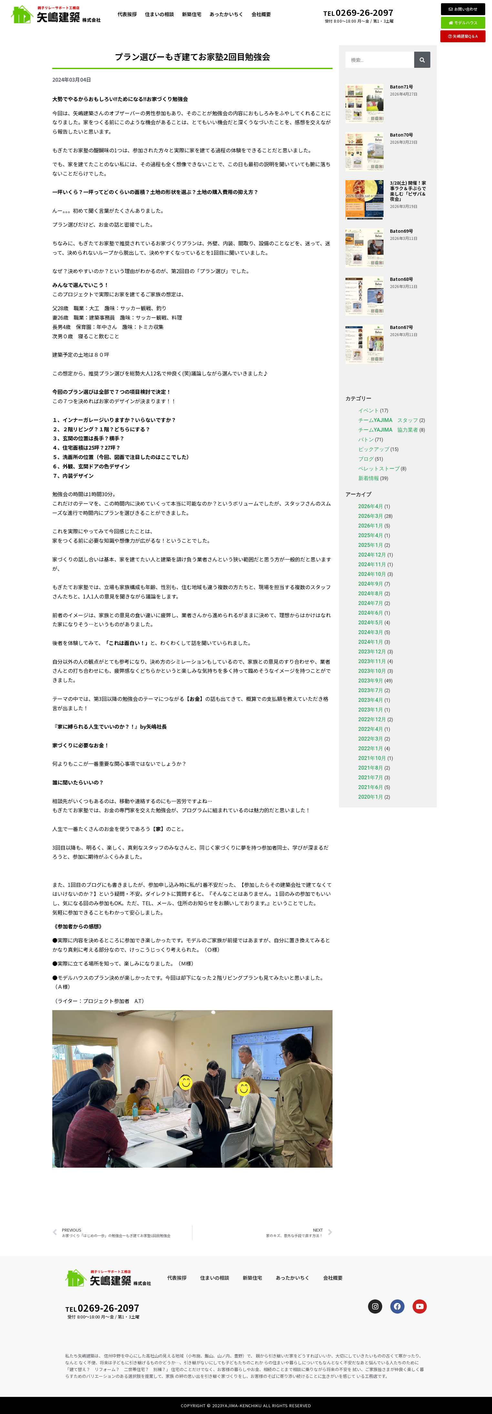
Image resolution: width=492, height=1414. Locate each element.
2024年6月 (370, 613)
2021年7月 (370, 777)
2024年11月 (372, 564)
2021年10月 (372, 758)
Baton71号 (401, 86)
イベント (368, 410)
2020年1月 (370, 797)
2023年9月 (370, 681)
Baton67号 (401, 327)
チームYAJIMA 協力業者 (388, 430)
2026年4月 (370, 506)
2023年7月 (370, 690)
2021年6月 (370, 787)
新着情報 (368, 478)
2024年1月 (370, 642)
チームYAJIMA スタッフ (388, 420)
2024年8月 (370, 593)
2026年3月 (370, 516)
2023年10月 (372, 671)
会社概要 (261, 14)
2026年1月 (370, 526)
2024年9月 (370, 584)
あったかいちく (226, 14)
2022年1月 (370, 748)
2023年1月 (370, 710)
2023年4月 (370, 700)
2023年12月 (372, 652)
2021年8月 (370, 768)
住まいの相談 (159, 14)
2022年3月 (370, 739)
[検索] (422, 60)
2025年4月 (370, 535)
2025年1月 (370, 545)
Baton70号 (401, 134)
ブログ (366, 459)
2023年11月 (372, 661)
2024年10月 (372, 574)
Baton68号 (401, 279)
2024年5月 (370, 623)
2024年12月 (372, 555)
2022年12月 (372, 719)
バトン (366, 439)
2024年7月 (370, 603)
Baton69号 (401, 231)
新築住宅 (191, 14)
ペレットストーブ (379, 469)
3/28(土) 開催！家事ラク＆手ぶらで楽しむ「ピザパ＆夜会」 (408, 190)
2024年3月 (370, 632)
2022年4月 (370, 729)
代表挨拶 (127, 14)
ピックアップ (373, 449)
